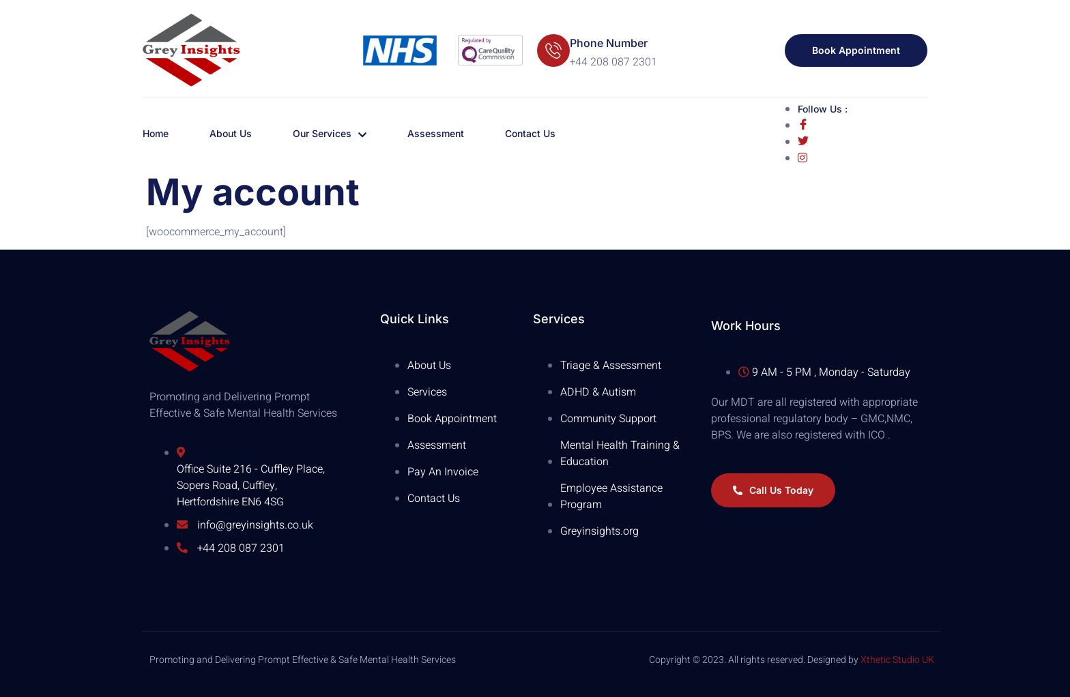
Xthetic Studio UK (897, 660)
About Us (230, 133)
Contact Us (530, 133)
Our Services (329, 134)
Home (156, 133)
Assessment (435, 133)
